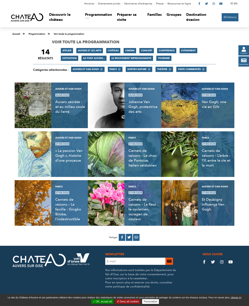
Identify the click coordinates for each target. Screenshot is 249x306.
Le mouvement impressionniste (131, 58)
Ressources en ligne (179, 3)
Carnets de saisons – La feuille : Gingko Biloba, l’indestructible (68, 209)
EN (236, 3)
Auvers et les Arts (89, 50)
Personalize (150, 301)
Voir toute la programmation (69, 33)
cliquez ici (236, 297)
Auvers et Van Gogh (86, 69)
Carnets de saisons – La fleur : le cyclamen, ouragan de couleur (143, 209)
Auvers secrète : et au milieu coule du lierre (70, 106)
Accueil (16, 33)
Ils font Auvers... (94, 58)
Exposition (69, 58)
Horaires (89, 3)
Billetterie (230, 17)
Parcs (113, 69)
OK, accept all (102, 301)
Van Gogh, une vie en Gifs (214, 104)
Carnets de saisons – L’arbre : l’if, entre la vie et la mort (216, 158)
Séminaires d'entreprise (138, 3)
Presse (160, 3)
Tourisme (164, 58)
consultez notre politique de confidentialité (138, 284)
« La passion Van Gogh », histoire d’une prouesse (68, 155)
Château (113, 50)
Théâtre (162, 69)
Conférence (167, 50)
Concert (146, 50)
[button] (65, 17)
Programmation (37, 33)
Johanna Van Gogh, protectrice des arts (143, 106)
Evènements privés (109, 3)
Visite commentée (189, 69)
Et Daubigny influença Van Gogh (213, 204)
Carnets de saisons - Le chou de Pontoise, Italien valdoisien (142, 158)
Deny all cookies (128, 301)
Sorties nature (137, 69)
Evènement (188, 50)
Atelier (66, 50)
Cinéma (130, 50)
